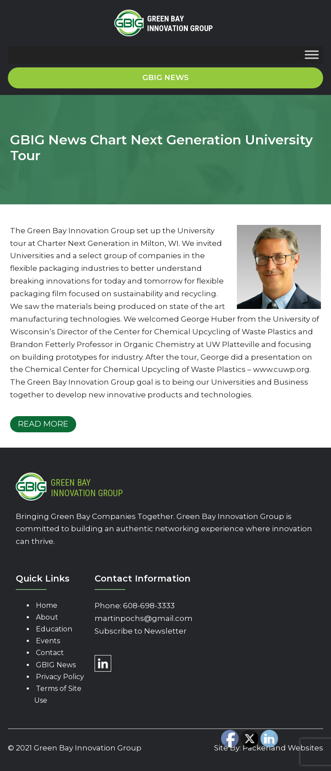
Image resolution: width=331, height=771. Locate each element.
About (47, 617)
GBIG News (56, 665)
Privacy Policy (60, 677)
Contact (50, 652)
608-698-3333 (149, 605)
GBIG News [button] (165, 77)
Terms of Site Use (57, 694)
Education (54, 629)
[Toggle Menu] (312, 55)
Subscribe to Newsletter (141, 631)
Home (46, 605)
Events (48, 641)
